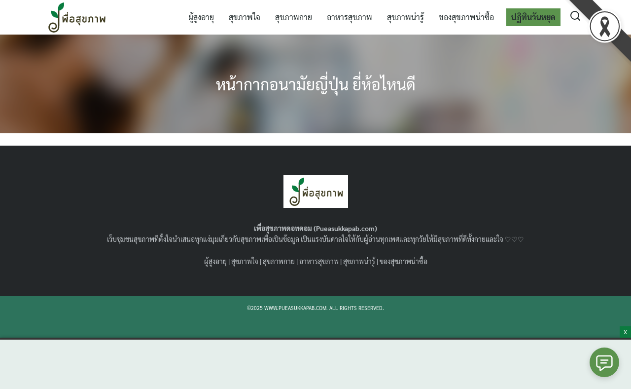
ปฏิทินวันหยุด (533, 17)
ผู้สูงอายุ (201, 17)
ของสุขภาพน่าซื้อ (466, 17)
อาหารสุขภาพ (349, 17)
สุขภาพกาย (293, 17)
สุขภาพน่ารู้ (405, 17)
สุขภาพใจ (244, 17)
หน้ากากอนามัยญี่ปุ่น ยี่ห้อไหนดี (316, 84)
